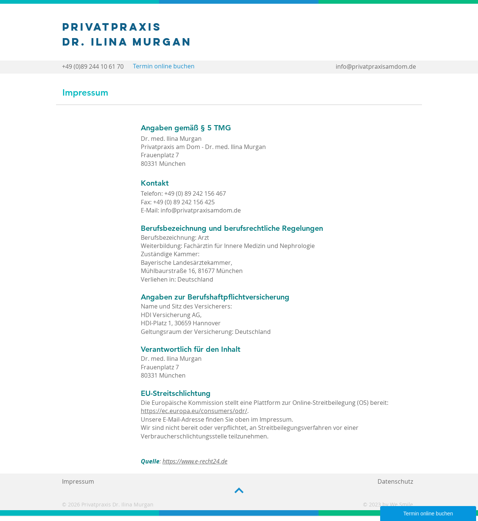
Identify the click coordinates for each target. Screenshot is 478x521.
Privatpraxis (112, 27)
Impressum (78, 481)
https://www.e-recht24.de (194, 461)
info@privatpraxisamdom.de (376, 66)
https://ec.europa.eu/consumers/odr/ (194, 411)
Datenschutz (395, 481)
